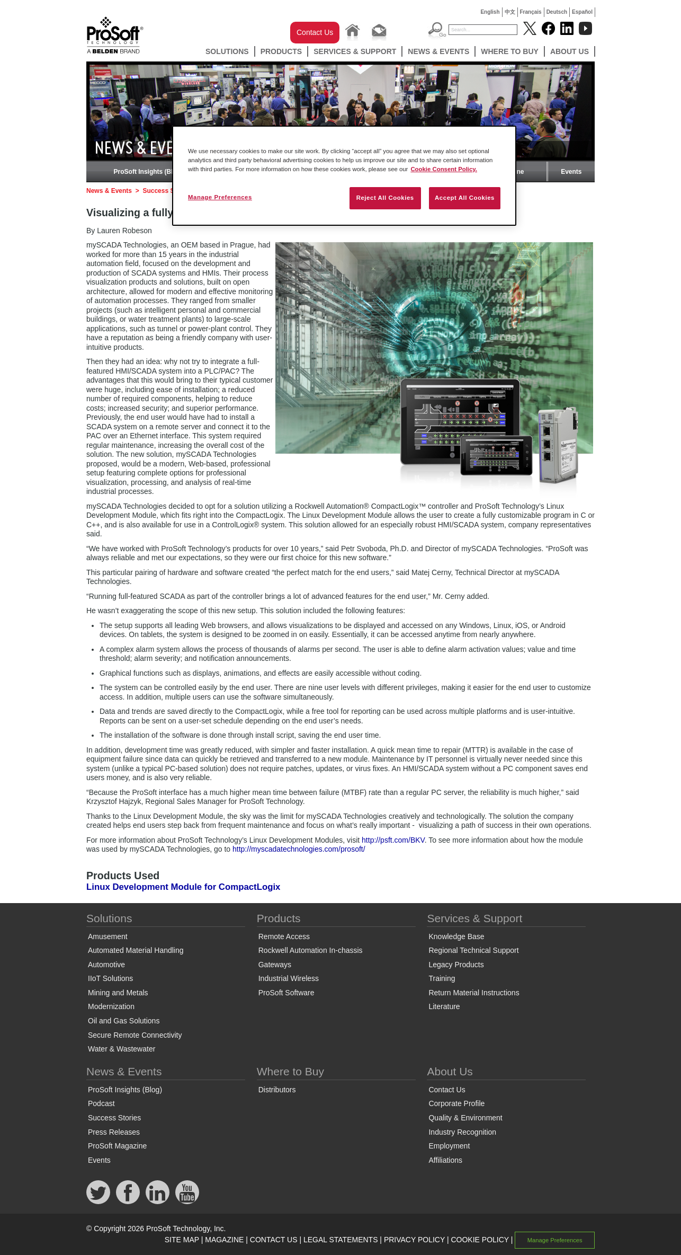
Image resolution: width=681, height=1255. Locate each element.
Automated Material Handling (136, 950)
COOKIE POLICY (479, 1239)
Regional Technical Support (473, 950)
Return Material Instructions (473, 992)
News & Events (438, 51)
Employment (449, 1146)
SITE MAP (182, 1239)
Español (582, 12)
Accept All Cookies (465, 198)
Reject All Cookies (385, 198)
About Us (569, 51)
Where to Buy (510, 51)
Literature (444, 1006)
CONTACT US (274, 1239)
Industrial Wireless (288, 978)
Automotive (106, 964)
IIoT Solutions (110, 978)
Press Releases (114, 1132)
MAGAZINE (224, 1239)
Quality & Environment (465, 1117)
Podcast (101, 1103)
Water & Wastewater (121, 1049)
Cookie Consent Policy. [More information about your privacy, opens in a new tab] (443, 169)
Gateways (274, 964)
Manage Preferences (555, 1240)
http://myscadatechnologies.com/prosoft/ (298, 849)
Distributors (277, 1089)
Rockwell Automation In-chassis (310, 950)
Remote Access (284, 936)
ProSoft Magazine (117, 1146)
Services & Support (354, 51)
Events (571, 171)
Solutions (227, 51)
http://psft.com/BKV (393, 840)
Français (531, 12)
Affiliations (445, 1160)
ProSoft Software (286, 992)
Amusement (108, 936)
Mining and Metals (118, 992)
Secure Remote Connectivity (135, 1035)
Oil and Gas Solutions (123, 1021)
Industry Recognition (462, 1132)
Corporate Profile (456, 1103)
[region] (344, 176)
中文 (510, 12)
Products (281, 51)
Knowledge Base (456, 936)
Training (441, 978)
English (489, 12)
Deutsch (556, 12)
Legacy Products (455, 964)
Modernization (111, 1006)
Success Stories (167, 191)
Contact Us (315, 32)
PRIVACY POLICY (414, 1239)
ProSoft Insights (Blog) (148, 171)
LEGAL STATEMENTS (340, 1239)
